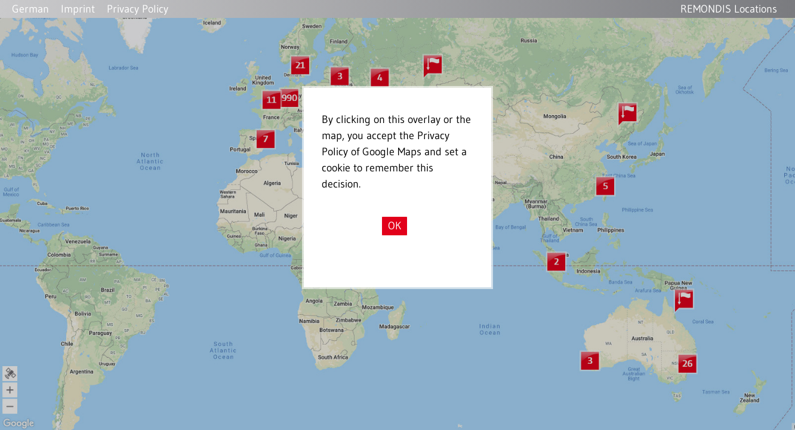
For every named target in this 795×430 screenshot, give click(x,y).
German (30, 9)
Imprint (78, 9)
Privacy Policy (137, 9)
